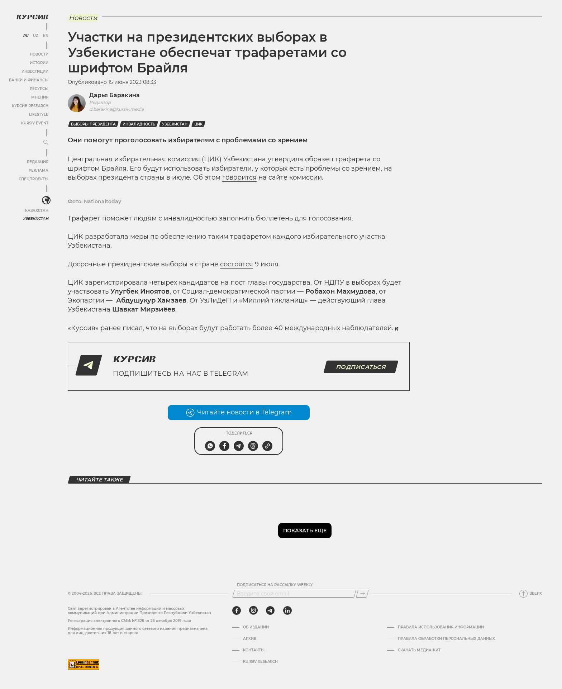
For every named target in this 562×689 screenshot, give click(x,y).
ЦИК (198, 124)
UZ (35, 36)
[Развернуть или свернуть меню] (45, 143)
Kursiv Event (34, 123)
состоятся (236, 264)
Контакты (254, 650)
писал (133, 328)
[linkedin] (287, 610)
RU (25, 36)
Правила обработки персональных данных (446, 639)
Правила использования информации (441, 627)
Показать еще (305, 530)
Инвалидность (139, 124)
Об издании (256, 627)
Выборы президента (93, 124)
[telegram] (270, 610)
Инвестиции (35, 71)
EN (45, 36)
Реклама (38, 170)
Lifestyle (38, 114)
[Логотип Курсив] (32, 16)
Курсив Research (30, 106)
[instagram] (253, 610)
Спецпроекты (33, 179)
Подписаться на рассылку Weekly (275, 585)
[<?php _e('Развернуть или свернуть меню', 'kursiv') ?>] (46, 200)
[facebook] (236, 610)
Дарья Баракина (114, 95)
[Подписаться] (362, 594)
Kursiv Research (260, 662)
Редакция (37, 162)
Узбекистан (35, 218)
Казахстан (36, 210)
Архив (249, 639)
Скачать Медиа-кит (419, 650)
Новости (39, 54)
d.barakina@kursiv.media (116, 109)
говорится (239, 177)
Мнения (39, 97)
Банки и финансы (28, 80)
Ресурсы (39, 88)
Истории (39, 63)
